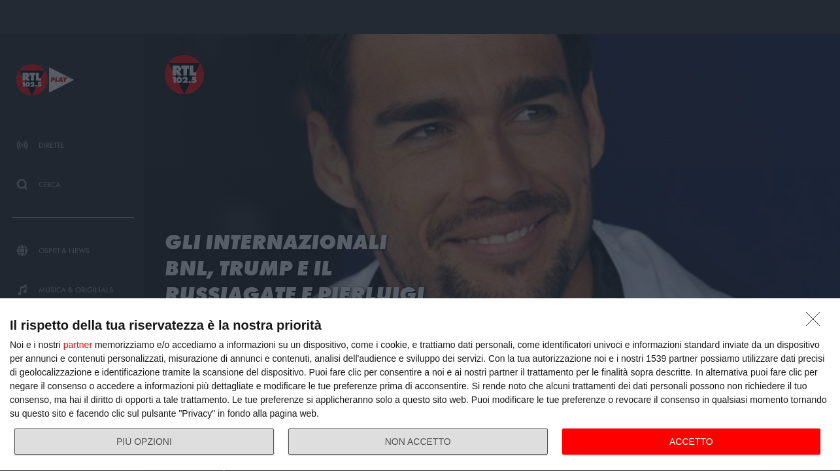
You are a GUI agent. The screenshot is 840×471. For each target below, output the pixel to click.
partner (77, 344)
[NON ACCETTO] (816, 322)
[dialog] (420, 385)
